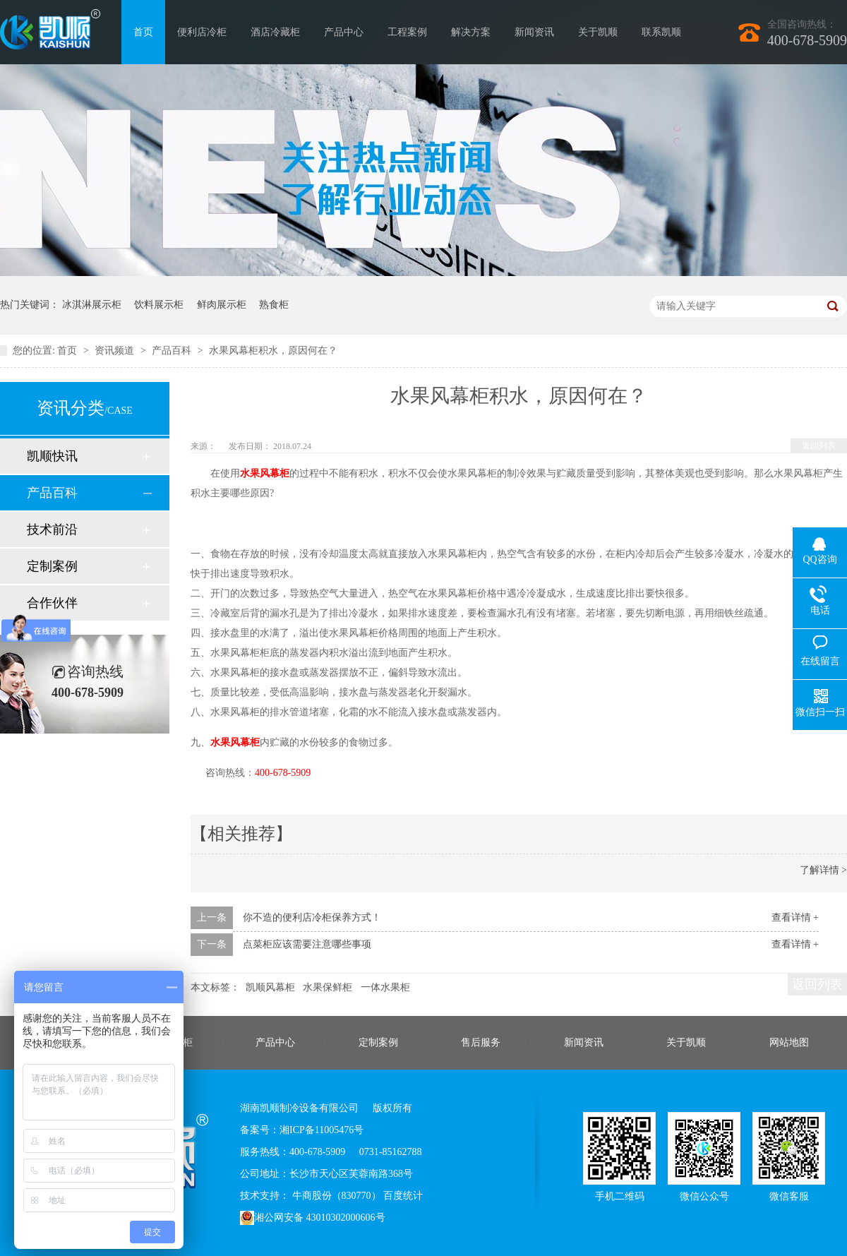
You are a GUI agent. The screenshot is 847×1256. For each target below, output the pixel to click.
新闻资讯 (534, 32)
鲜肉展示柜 (221, 304)
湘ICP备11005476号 (322, 1130)
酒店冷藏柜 (275, 32)
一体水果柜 (385, 987)
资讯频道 (116, 350)
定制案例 (52, 566)
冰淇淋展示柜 (91, 304)
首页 (143, 32)
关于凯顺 (598, 32)
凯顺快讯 (52, 456)
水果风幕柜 (235, 742)
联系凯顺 (661, 32)
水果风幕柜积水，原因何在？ (273, 350)
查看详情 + (795, 917)
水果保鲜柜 (327, 987)
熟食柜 (274, 304)
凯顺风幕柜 (270, 987)
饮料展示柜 (159, 304)
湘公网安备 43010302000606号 (312, 1218)
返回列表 (819, 445)
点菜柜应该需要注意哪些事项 (307, 944)
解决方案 (471, 32)
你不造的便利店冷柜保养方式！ (312, 917)
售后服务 (480, 1042)
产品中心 (344, 32)
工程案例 (407, 32)
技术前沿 (52, 529)
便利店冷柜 (202, 32)
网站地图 (789, 1042)
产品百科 (173, 350)
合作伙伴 (52, 603)
